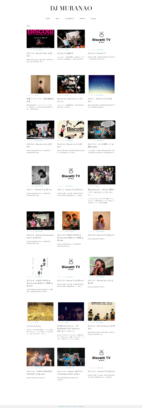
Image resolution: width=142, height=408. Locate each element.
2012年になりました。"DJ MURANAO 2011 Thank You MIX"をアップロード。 (68, 328)
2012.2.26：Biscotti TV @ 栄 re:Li (101, 235)
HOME (48, 18)
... (42, 61)
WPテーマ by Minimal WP (79, 406)
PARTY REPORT (39, 140)
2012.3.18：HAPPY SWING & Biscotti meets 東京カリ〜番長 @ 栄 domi (70, 237)
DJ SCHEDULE (69, 18)
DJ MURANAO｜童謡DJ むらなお (66, 406)
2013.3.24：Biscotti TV (97, 53)
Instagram (93, 18)
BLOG (57, 18)
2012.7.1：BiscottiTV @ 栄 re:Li (39, 190)
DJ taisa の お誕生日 (65, 53)
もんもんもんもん (34, 326)
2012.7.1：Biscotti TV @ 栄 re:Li (70, 190)
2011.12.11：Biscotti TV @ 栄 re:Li (101, 371)
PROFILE (82, 18)
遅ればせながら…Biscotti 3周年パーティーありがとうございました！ (101, 192)
